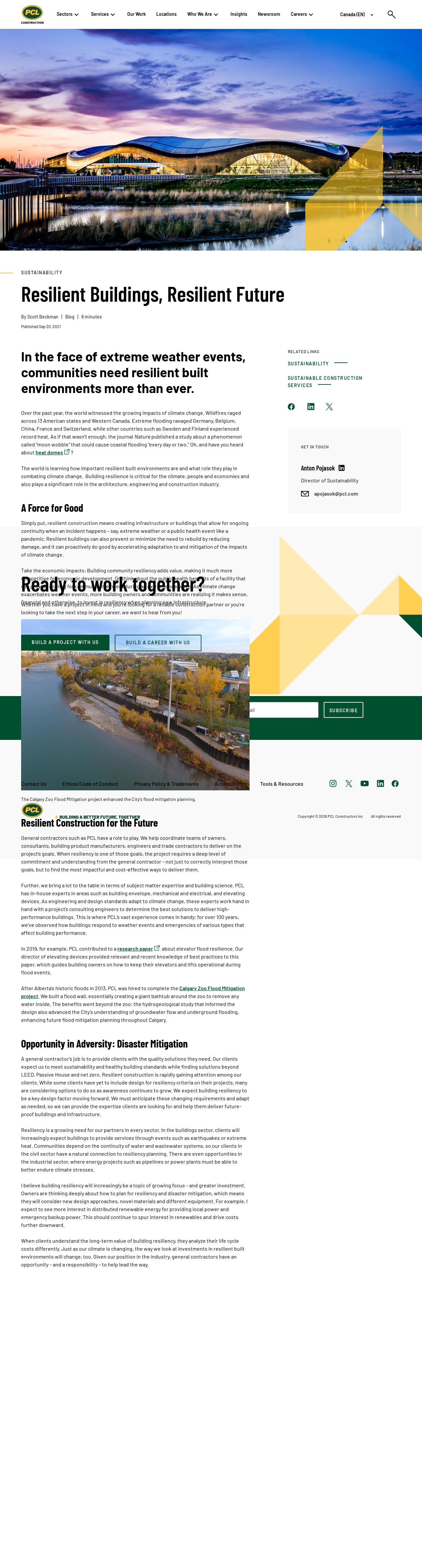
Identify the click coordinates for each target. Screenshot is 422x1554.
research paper (135, 948)
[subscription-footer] (343, 1465)
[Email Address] (264, 1465)
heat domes (49, 452)
